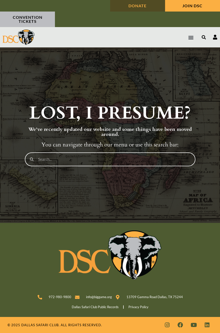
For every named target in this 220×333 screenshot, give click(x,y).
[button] (191, 37)
